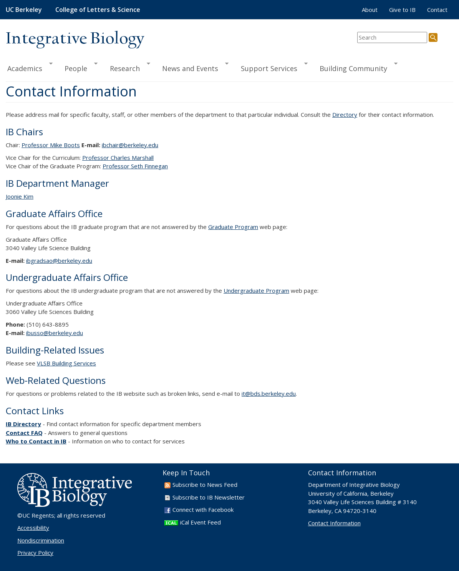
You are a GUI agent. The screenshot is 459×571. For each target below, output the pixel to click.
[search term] (392, 37)
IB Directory (23, 424)
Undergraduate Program (256, 290)
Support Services (271, 67)
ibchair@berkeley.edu (130, 145)
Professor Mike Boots (51, 145)
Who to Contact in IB (36, 441)
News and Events (192, 67)
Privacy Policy (35, 552)
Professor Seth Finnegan (135, 166)
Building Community (355, 67)
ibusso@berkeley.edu (54, 333)
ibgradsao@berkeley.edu (59, 260)
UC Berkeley (24, 9)
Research (126, 67)
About (370, 9)
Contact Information (334, 523)
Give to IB (402, 9)
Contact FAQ (24, 433)
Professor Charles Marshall (118, 157)
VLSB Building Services (66, 363)
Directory (344, 114)
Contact (437, 9)
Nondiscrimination (40, 540)
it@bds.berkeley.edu (269, 393)
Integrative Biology (75, 39)
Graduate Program (233, 227)
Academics (29, 67)
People (78, 67)
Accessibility (33, 527)
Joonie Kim (19, 196)
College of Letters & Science (97, 9)
